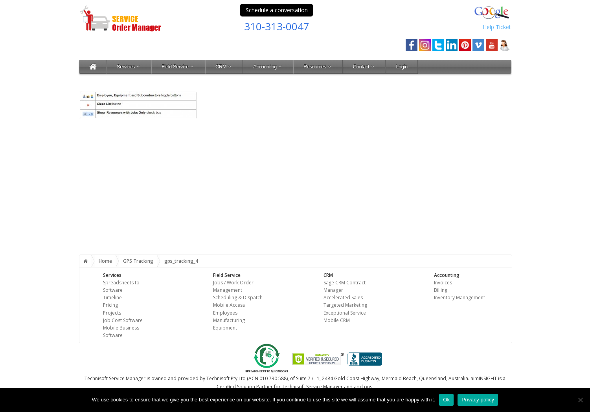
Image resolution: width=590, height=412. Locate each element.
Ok (446, 400)
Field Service (178, 67)
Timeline (112, 297)
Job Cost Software (123, 320)
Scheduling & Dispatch (238, 297)
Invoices (443, 282)
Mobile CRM (336, 320)
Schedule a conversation (277, 10)
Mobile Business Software (121, 331)
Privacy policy (477, 400)
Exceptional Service (344, 312)
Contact (364, 67)
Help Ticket (497, 27)
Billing (440, 290)
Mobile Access (229, 305)
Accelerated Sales (343, 297)
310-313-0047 (276, 26)
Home (105, 261)
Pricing (110, 305)
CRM (224, 67)
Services (129, 67)
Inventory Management (459, 297)
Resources (318, 67)
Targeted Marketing (345, 305)
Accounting (268, 67)
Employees (225, 312)
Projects (112, 312)
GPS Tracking (138, 261)
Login (401, 67)
